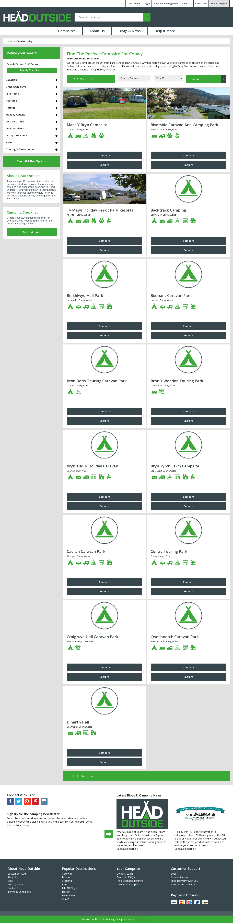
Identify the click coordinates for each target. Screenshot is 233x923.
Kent (65, 884)
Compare (208, 79)
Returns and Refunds (183, 884)
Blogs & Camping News (166, 3)
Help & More (165, 31)
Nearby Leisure (15, 128)
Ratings (10, 107)
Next (83, 79)
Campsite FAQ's (125, 877)
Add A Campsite (219, 3)
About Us (187, 3)
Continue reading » (127, 848)
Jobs (10, 880)
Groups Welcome (16, 135)
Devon (66, 877)
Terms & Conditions (19, 891)
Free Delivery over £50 (184, 880)
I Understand (143, 919)
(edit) (27, 64)
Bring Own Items (16, 86)
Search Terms (18, 64)
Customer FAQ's (17, 873)
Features (11, 100)
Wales (65, 898)
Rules (9, 142)
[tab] (31, 79)
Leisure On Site (15, 121)
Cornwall (67, 873)
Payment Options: (185, 895)
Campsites (67, 31)
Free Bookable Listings (129, 880)
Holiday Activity (15, 114)
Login (147, 3)
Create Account (180, 877)
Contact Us (201, 3)
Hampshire (68, 895)
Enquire (104, 164)
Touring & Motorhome (20, 149)
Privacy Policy (16, 884)
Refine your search (22, 53)
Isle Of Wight (69, 888)
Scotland (67, 880)
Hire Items (12, 93)
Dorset (66, 891)
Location (11, 79)
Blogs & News (130, 31)
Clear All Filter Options (31, 161)
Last (90, 79)
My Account (133, 3)
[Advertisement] (31, 264)
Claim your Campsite (128, 884)
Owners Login (124, 873)
